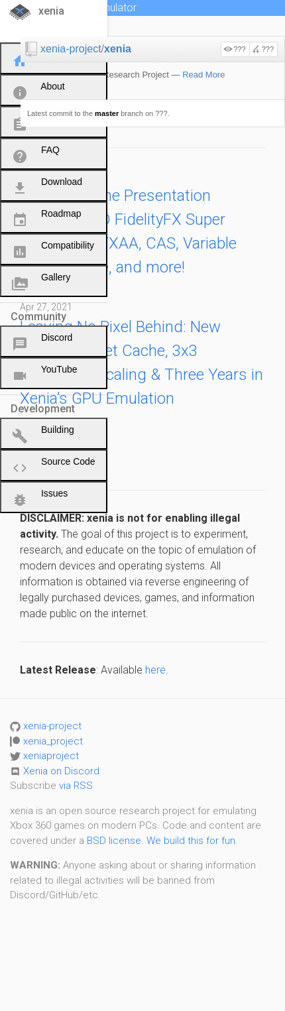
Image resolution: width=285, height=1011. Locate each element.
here (155, 670)
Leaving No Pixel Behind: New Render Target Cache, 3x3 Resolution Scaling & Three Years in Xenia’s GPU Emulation (141, 363)
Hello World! (61, 458)
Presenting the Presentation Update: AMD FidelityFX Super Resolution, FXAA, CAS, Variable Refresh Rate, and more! (128, 231)
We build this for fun (190, 841)
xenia (117, 48)
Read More (203, 75)
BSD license (114, 841)
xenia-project (70, 48)
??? (239, 49)
